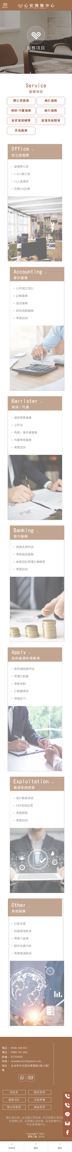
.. (45, 1133)
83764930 (17, 1056)
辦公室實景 (14, 1107)
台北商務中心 (53, 1121)
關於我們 (39, 1092)
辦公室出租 (13, 1117)
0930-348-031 (19, 1048)
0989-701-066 (19, 1052)
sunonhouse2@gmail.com (26, 1061)
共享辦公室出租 (34, 1121)
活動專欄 (39, 1099)
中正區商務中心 (36, 1124)
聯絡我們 (39, 1107)
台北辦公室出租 (31, 1117)
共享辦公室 (16, 1121)
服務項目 (14, 1099)
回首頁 (14, 1092)
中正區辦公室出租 (54, 1117)
